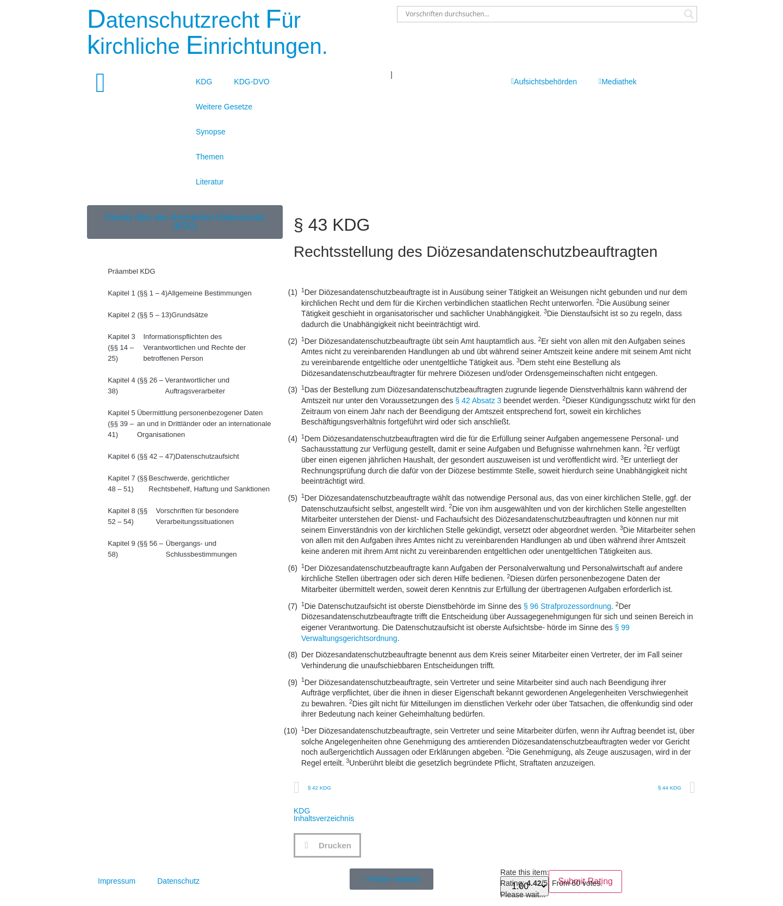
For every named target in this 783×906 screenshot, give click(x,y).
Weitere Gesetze (224, 106)
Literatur (209, 181)
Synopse (210, 131)
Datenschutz (178, 881)
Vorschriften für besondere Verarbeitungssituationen (173, 516)
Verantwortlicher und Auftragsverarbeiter (168, 386)
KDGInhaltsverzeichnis (324, 814)
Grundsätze (158, 315)
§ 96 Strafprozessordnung (567, 606)
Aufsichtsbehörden (544, 81)
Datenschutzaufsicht (173, 456)
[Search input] (542, 14)
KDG (204, 81)
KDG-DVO (251, 81)
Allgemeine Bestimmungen (180, 293)
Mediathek (618, 81)
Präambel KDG (131, 271)
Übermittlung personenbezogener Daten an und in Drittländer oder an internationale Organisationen (189, 424)
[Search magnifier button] (689, 14)
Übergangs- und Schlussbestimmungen (172, 549)
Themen (209, 156)
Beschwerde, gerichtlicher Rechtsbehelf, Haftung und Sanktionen (189, 484)
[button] (327, 845)
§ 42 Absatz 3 (478, 400)
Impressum (116, 881)
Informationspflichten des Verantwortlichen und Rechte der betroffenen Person (177, 347)
